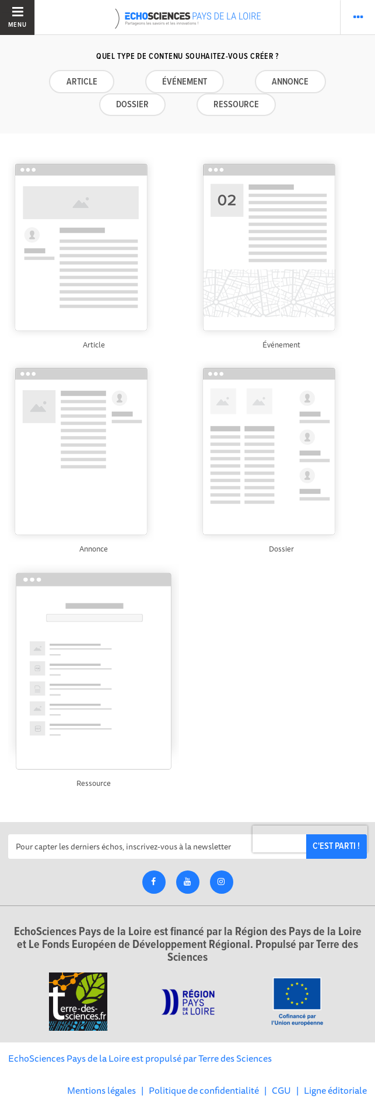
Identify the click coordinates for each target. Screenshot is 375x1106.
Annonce (290, 82)
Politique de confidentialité (204, 1090)
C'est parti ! (336, 846)
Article (81, 82)
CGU (281, 1090)
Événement (184, 82)
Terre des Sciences (235, 1058)
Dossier (132, 105)
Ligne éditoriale (335, 1090)
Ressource (236, 105)
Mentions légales (101, 1090)
